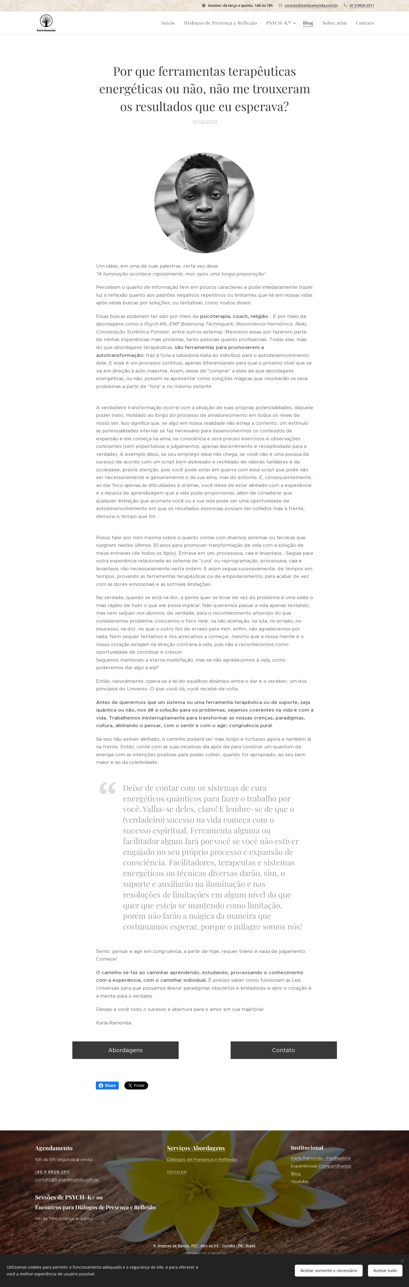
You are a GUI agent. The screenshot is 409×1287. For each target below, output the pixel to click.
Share (107, 1085)
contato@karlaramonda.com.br (311, 5)
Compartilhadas (334, 1166)
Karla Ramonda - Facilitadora (321, 1158)
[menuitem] (169, 23)
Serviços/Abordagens (196, 1148)
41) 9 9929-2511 (53, 1171)
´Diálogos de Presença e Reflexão (202, 1159)
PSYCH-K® (177, 1171)
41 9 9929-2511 (362, 5)
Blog (295, 1173)
